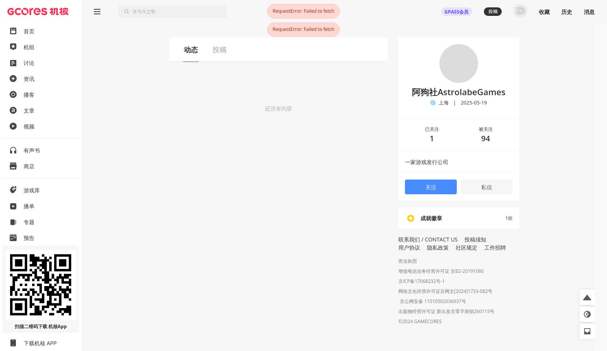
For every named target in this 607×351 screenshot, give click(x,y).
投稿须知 (475, 239)
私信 (486, 187)
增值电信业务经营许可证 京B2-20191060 (441, 271)
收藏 (544, 11)
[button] (587, 297)
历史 (566, 11)
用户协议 (409, 247)
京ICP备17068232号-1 (421, 281)
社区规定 (466, 247)
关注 (430, 187)
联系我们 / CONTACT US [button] (428, 239)
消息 (589, 11)
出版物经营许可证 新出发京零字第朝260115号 (446, 312)
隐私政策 (438, 247)
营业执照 (407, 261)
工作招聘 (495, 247)
